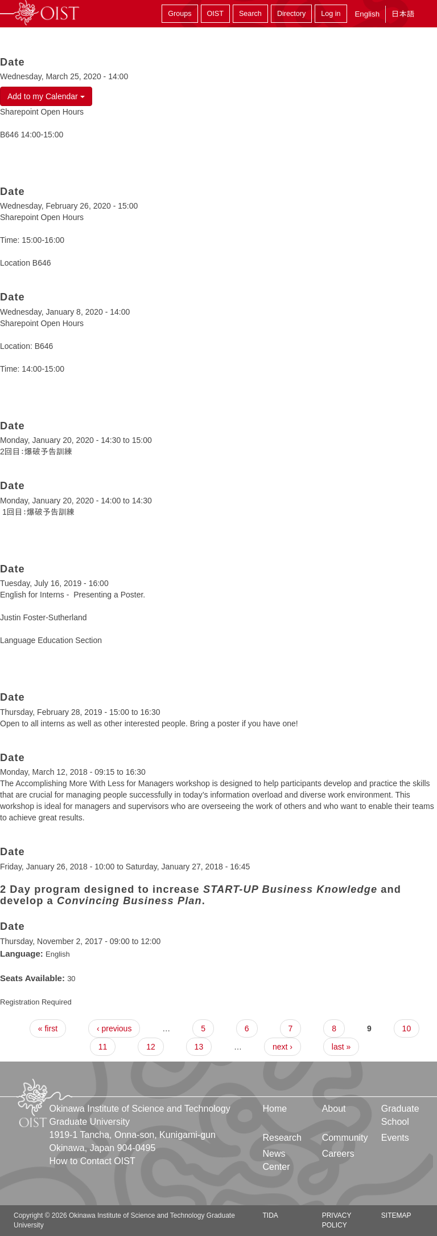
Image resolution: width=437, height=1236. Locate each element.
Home (275, 1108)
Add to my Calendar (46, 96)
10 (406, 1028)
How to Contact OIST (92, 1161)
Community (345, 1138)
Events (395, 1138)
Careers (338, 1153)
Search (250, 14)
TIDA (270, 1215)
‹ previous (114, 1028)
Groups (179, 14)
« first (47, 1028)
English (367, 14)
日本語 (402, 14)
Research (282, 1138)
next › (282, 1046)
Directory (291, 14)
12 (150, 1046)
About (334, 1108)
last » (341, 1046)
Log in (330, 14)
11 (103, 1046)
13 (199, 1046)
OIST (215, 14)
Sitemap (396, 1215)
